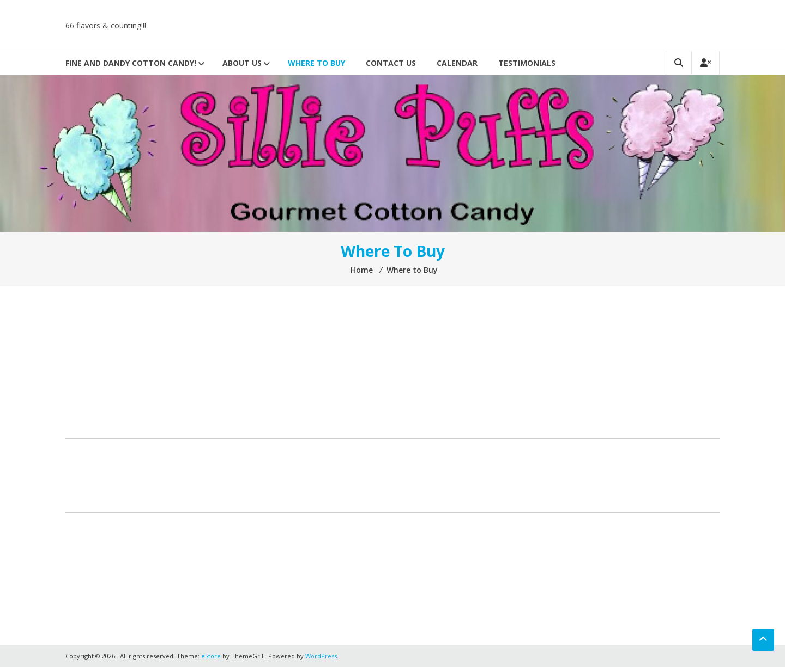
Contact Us (391, 63)
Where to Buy (316, 63)
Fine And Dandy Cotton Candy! (130, 63)
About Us (242, 63)
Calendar (457, 63)
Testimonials (526, 63)
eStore (211, 656)
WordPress (321, 656)
